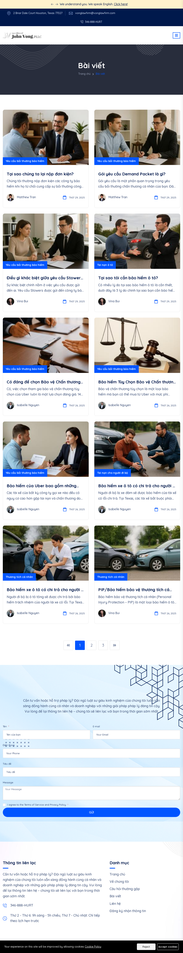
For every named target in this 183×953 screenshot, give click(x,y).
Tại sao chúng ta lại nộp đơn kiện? (40, 174)
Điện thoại (9, 745)
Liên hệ (115, 903)
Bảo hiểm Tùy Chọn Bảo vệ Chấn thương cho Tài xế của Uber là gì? (137, 381)
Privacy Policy (58, 804)
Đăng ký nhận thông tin (128, 911)
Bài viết (115, 896)
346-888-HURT (21, 905)
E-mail (96, 726)
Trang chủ (84, 73)
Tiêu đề (7, 763)
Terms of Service (34, 804)
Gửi (91, 812)
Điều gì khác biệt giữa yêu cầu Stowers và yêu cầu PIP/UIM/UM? (45, 277)
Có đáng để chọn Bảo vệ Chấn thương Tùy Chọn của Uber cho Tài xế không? (43, 381)
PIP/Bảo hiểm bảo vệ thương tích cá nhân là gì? (133, 589)
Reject (146, 946)
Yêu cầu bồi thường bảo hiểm (25, 161)
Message (8, 782)
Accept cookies (167, 946)
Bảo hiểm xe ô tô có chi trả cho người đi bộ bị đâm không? (137, 485)
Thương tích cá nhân (19, 577)
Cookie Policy (93, 946)
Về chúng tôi (119, 881)
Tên (5, 726)
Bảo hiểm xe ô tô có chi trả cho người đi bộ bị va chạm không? (46, 589)
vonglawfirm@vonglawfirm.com (95, 13)
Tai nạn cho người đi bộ (112, 473)
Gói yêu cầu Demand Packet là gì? (131, 174)
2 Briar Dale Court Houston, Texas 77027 (37, 13)
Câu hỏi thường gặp (125, 889)
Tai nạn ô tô (105, 265)
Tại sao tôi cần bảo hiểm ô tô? (128, 277)
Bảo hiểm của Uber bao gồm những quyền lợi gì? (41, 485)
